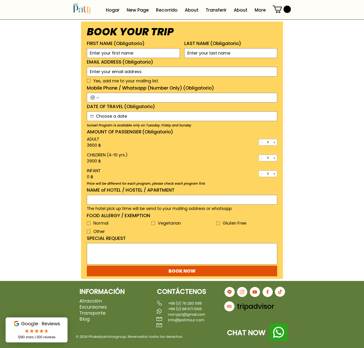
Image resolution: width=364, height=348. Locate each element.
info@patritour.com (186, 320)
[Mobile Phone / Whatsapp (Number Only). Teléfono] (187, 97)
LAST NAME (212, 43)
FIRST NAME (116, 43)
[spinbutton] (267, 142)
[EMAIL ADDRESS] (180, 71)
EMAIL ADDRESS (120, 62)
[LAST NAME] (229, 53)
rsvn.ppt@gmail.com (186, 314)
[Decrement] (261, 142)
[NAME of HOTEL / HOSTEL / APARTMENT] (180, 199)
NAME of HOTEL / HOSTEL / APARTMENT (131, 190)
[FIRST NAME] (132, 53)
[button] (282, 9)
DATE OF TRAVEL (121, 107)
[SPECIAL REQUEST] (182, 253)
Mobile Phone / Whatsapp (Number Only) (150, 88)
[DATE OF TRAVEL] (92, 116)
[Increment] (274, 142)
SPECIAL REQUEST (106, 238)
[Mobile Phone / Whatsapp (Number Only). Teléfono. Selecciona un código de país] (95, 97)
